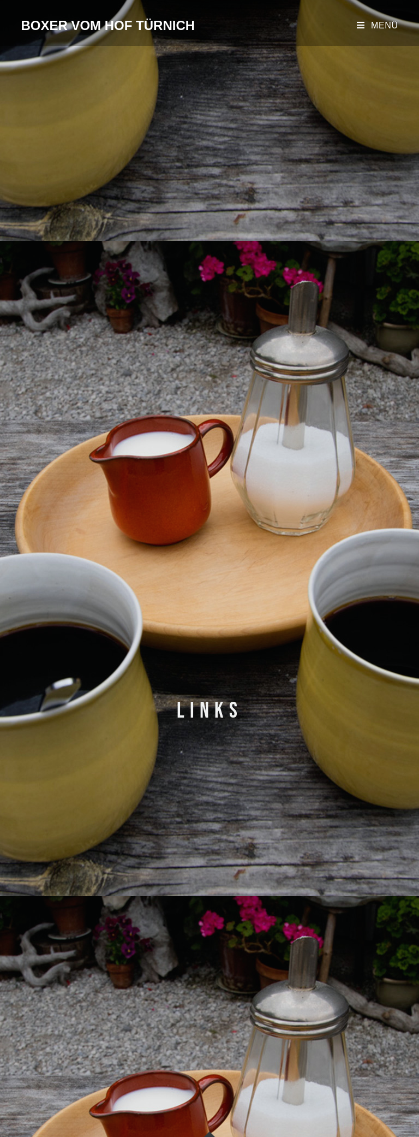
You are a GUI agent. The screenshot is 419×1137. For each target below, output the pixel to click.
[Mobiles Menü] (377, 25)
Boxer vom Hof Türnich (108, 25)
